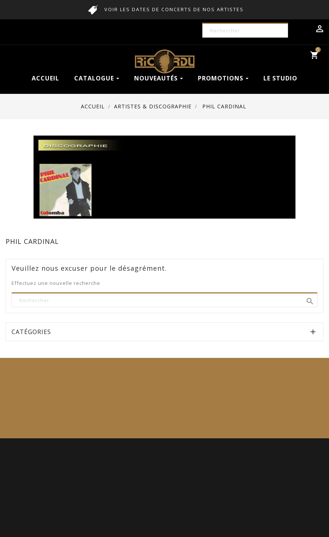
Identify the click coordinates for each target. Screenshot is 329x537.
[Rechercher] (250, 31)
